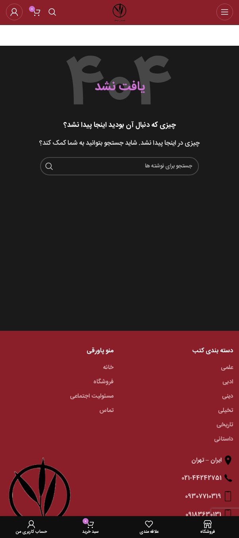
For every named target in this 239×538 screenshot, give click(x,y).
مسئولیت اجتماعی (92, 396)
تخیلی (225, 410)
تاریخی (224, 425)
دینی (227, 396)
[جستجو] (52, 12)
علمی (227, 367)
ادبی (227, 382)
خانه (108, 367)
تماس (106, 410)
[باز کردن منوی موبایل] (224, 12)
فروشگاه (103, 382)
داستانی (223, 439)
